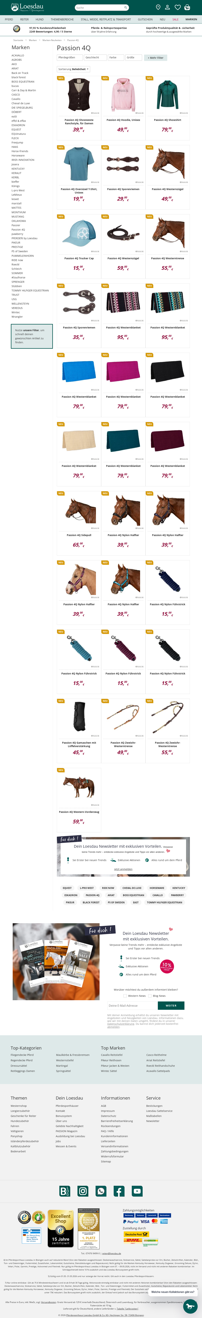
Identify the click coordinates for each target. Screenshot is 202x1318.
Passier (16, 225)
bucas (15, 86)
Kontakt (60, 1111)
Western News (137, 995)
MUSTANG (18, 216)
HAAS (15, 147)
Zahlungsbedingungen (115, 1151)
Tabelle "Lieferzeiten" (127, 1308)
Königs (16, 186)
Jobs (58, 1141)
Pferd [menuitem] (9, 19)
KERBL (15, 177)
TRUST (15, 294)
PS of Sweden (20, 251)
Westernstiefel (65, 1060)
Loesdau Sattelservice (159, 1111)
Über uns (61, 1121)
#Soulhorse (18, 277)
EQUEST (16, 129)
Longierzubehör (20, 1111)
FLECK (15, 138)
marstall (17, 203)
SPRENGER (18, 281)
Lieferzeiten (108, 1141)
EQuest (67, 888)
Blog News (159, 995)
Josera (15, 164)
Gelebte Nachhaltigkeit (69, 1126)
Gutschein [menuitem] (145, 19)
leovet (15, 199)
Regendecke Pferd (22, 1060)
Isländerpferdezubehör (25, 1141)
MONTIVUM (19, 212)
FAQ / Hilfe (107, 1131)
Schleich (17, 268)
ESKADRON (18, 125)
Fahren (15, 1126)
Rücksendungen (111, 1126)
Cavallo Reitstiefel (112, 1055)
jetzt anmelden (123, 869)
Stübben (17, 286)
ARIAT (15, 68)
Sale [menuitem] (175, 19)
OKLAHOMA (19, 221)
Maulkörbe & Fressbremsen (73, 1055)
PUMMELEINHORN (23, 255)
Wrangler (17, 316)
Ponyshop (16, 1136)
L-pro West (18, 190)
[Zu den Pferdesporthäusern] (158, 7)
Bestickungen (154, 1106)
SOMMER (17, 273)
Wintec (16, 312)
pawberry (17, 234)
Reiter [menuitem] (24, 19)
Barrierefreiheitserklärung (117, 1121)
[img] (187, 9)
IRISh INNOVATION (23, 160)
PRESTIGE (17, 247)
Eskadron (70, 895)
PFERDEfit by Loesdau (24, 238)
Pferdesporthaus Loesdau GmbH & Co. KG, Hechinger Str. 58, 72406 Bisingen (105, 1315)
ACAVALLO (18, 55)
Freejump (17, 142)
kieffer (15, 181)
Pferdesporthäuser (67, 1106)
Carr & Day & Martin (24, 90)
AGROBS (17, 59)
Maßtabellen (154, 1116)
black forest (19, 77)
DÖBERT (17, 112)
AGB (103, 1106)
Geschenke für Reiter (23, 1116)
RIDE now (17, 260)
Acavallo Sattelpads (158, 1071)
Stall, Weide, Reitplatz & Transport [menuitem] (106, 19)
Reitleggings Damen (23, 1071)
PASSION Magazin (66, 1131)
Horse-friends (20, 151)
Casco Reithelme (156, 1055)
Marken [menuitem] (191, 19)
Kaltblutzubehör (20, 1146)
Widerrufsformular (112, 1156)
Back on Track (20, 73)
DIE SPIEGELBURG (22, 107)
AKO (14, 64)
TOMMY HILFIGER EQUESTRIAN (30, 290)
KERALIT (16, 173)
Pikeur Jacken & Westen (115, 1065)
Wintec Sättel (109, 1071)
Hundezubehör (20, 1121)
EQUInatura (19, 134)
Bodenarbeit (18, 1151)
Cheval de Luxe (21, 103)
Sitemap (106, 1161)
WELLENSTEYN (20, 303)
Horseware (18, 155)
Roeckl (15, 264)
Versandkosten (48, 1302)
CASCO (16, 94)
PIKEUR (16, 242)
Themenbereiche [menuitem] (62, 19)
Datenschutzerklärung (120, 1023)
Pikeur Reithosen (111, 1060)
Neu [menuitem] (162, 19)
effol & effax (19, 120)
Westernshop (19, 1106)
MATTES (16, 207)
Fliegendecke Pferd (22, 1055)
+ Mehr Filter (155, 57)
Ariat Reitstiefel (155, 1060)
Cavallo (16, 99)
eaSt (14, 116)
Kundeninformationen (114, 1136)
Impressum (108, 1111)
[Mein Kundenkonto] (167, 10)
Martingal (62, 1065)
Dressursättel (19, 1065)
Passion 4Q (18, 229)
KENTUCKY (18, 168)
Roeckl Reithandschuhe (160, 1065)
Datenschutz (108, 1116)
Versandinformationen (114, 1146)
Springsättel (63, 1071)
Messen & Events (66, 1146)
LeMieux (17, 194)
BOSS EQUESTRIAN (23, 81)
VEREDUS (17, 308)
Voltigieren (17, 1131)
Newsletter (152, 1121)
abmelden (113, 1027)
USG (14, 299)
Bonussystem (64, 1116)
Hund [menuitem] (40, 19)
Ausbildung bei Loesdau (70, 1136)
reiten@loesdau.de (111, 1253)
